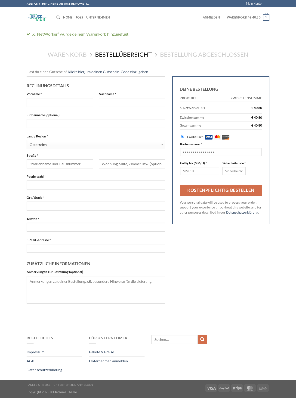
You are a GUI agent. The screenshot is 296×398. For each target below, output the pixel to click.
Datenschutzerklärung (242, 212)
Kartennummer (191, 144)
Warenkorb (67, 54)
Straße (32, 155)
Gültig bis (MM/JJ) (193, 163)
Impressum (35, 352)
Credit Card (208, 137)
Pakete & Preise (101, 352)
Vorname (34, 94)
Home (67, 17)
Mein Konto (254, 3)
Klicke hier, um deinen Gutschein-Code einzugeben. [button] (108, 71)
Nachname (107, 94)
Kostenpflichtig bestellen (220, 190)
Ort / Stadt (35, 197)
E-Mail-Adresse (39, 240)
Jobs (79, 17)
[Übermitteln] (202, 339)
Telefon (33, 219)
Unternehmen (98, 17)
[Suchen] (58, 17)
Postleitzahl (36, 176)
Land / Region (37, 136)
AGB (30, 361)
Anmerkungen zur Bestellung (55, 272)
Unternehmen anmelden (108, 361)
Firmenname (43, 115)
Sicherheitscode (234, 163)
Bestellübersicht (123, 54)
